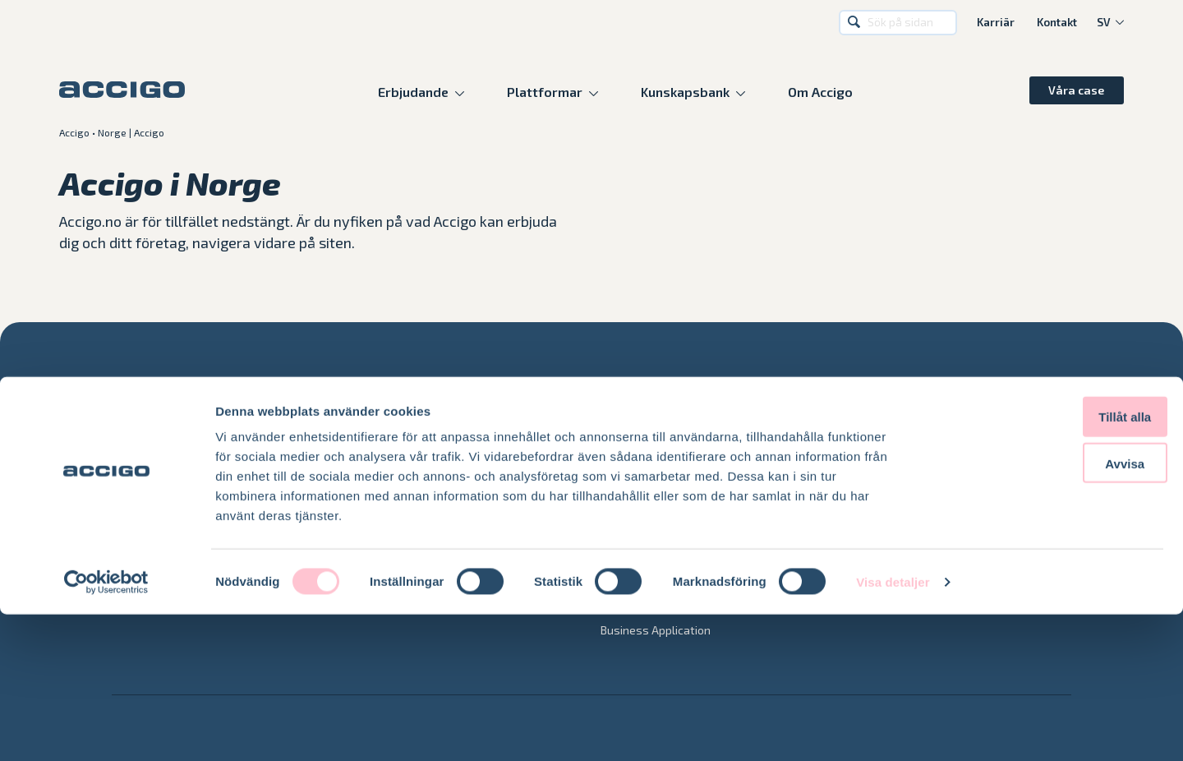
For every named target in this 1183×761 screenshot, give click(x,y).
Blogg (834, 497)
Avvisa (1046, 610)
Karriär (996, 22)
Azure (367, 497)
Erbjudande (413, 91)
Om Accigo (820, 91)
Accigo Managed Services (667, 497)
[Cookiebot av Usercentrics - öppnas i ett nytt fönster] (106, 729)
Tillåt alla (1046, 563)
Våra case (1076, 90)
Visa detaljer (892, 729)
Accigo (74, 132)
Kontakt (1057, 22)
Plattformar (544, 91)
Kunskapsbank (685, 91)
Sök (854, 22)
